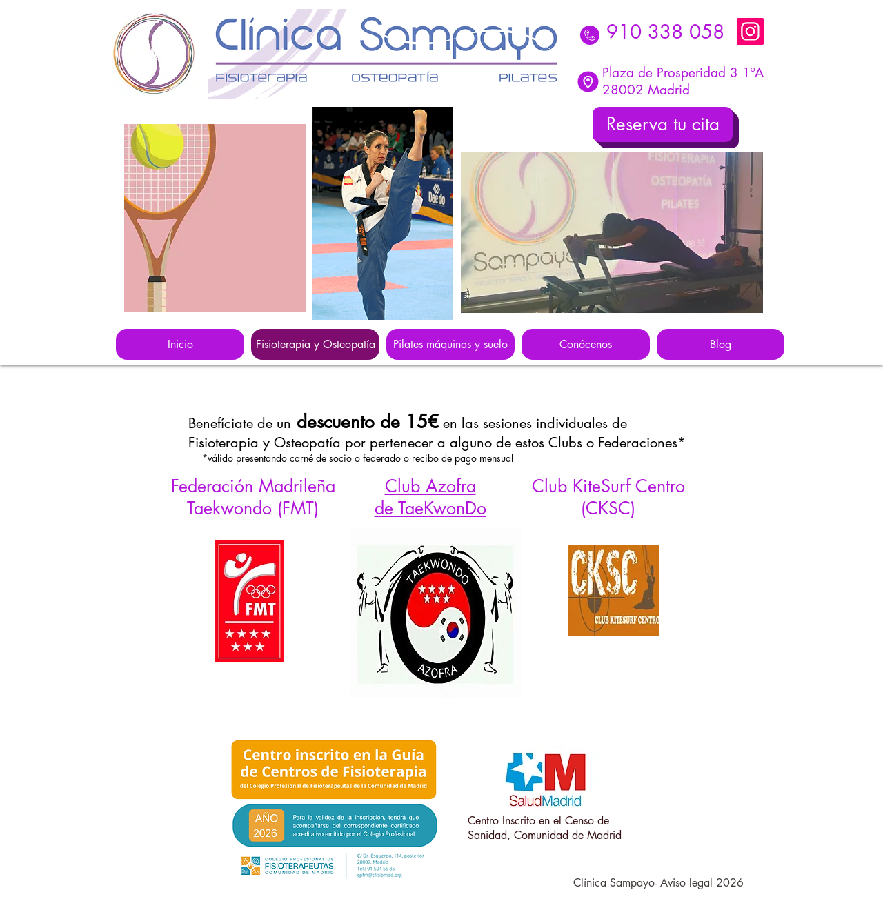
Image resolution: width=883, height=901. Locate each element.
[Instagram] (750, 31)
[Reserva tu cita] (663, 124)
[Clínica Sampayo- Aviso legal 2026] (658, 883)
